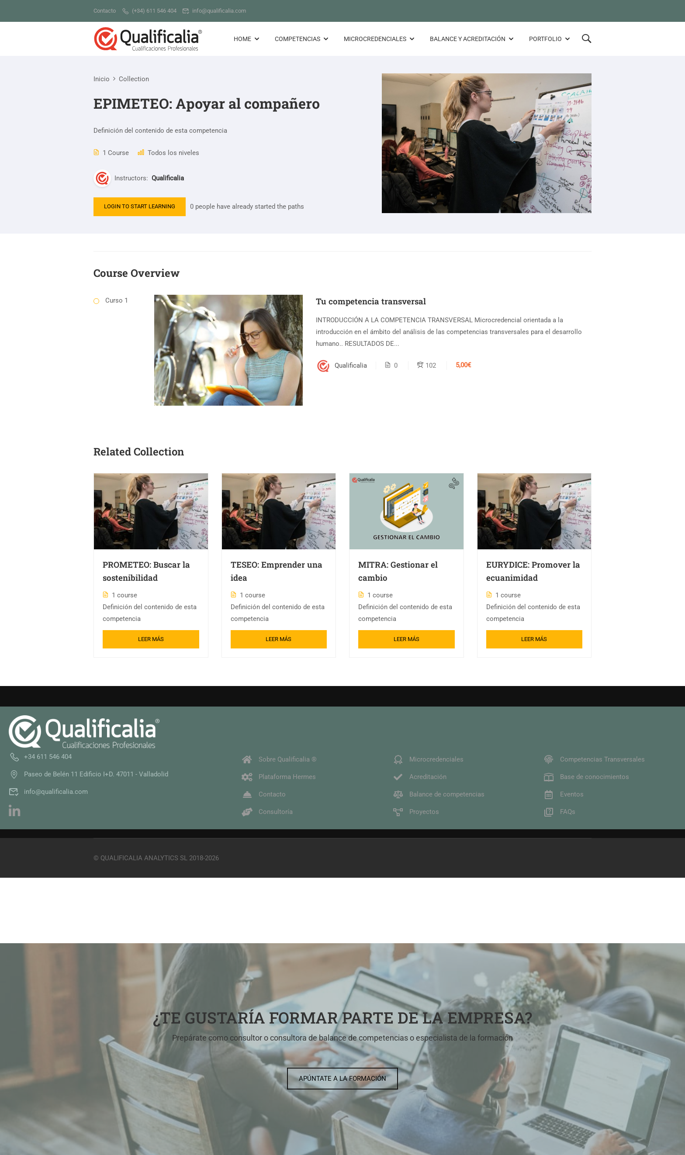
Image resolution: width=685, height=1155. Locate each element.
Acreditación (419, 777)
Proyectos (415, 812)
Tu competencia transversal (371, 301)
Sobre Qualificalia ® (279, 759)
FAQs (559, 812)
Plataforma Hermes (279, 777)
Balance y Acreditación (467, 38)
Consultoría (267, 812)
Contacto (264, 794)
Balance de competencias (438, 794)
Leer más (151, 639)
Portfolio (545, 38)
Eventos (563, 794)
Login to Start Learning (139, 206)
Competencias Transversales (594, 759)
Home (242, 38)
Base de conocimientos (586, 777)
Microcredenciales (375, 38)
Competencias (297, 38)
